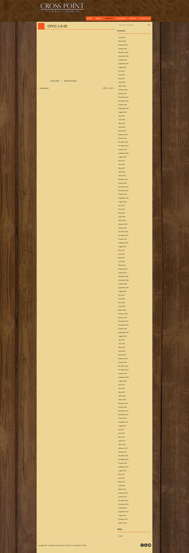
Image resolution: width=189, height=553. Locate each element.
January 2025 (122, 93)
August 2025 (122, 67)
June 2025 (121, 75)
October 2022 (122, 194)
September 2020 (123, 287)
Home (89, 18)
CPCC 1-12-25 (109, 88)
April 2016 (121, 485)
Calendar (121, 18)
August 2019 (122, 336)
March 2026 (122, 41)
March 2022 (122, 220)
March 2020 (122, 310)
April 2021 (121, 261)
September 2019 (123, 332)
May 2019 (121, 347)
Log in (120, 536)
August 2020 (122, 291)
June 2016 (121, 478)
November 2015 (123, 504)
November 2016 (123, 459)
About (98, 18)
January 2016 (122, 497)
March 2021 (122, 265)
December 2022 (123, 187)
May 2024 (121, 123)
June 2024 (121, 119)
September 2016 (123, 467)
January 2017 (122, 452)
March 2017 (122, 444)
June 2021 (121, 254)
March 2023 (122, 175)
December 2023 (123, 142)
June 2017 (121, 433)
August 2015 (122, 515)
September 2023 (123, 153)
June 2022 (121, 209)
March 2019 (122, 355)
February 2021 (123, 269)
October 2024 (122, 105)
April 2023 (121, 172)
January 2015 (122, 523)
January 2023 (122, 183)
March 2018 (122, 400)
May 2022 (121, 213)
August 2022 (122, 202)
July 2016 (121, 474)
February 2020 (123, 314)
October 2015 (122, 508)
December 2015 (123, 500)
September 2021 (123, 243)
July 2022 (121, 205)
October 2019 (122, 329)
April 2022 (121, 217)
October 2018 (122, 373)
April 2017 (121, 441)
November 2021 (123, 235)
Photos (132, 18)
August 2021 (122, 246)
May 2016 (121, 482)
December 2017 (123, 411)
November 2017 (123, 414)
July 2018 (121, 385)
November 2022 (123, 190)
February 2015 (123, 519)
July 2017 (121, 429)
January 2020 (122, 317)
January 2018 (122, 407)
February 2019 (123, 358)
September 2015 (123, 512)
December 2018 (123, 366)
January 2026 (122, 49)
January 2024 (122, 138)
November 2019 (123, 325)
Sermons (109, 18)
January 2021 (122, 273)
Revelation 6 (43, 88)
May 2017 (121, 437)
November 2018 (123, 370)
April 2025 (121, 82)
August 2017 (122, 426)
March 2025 (122, 86)
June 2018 (121, 388)
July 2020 (121, 295)
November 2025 (123, 56)
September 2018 (123, 377)
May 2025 (121, 78)
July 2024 (121, 116)
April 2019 (121, 351)
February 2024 (123, 134)
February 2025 (123, 90)
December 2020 (123, 276)
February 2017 (123, 448)
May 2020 (121, 302)
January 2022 (122, 228)
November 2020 (123, 280)
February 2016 (123, 493)
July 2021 (121, 250)
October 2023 (122, 149)
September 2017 (123, 422)
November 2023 (123, 146)
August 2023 (122, 157)
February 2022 (123, 224)
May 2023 (121, 168)
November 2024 (123, 101)
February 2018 (123, 403)
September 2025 (123, 63)
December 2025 (123, 52)
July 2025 (121, 71)
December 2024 (123, 97)
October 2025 (122, 60)
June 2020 (121, 299)
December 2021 (123, 231)
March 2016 (122, 489)
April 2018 (121, 396)
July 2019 (121, 340)
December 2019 (123, 321)
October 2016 (122, 463)
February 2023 (123, 179)
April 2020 (121, 306)
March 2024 (122, 131)
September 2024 (123, 108)
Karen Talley (55, 81)
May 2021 (121, 258)
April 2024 (121, 127)
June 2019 (121, 343)
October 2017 (122, 418)
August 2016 (122, 470)
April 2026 (121, 37)
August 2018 (122, 381)
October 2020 (122, 284)
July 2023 (121, 161)
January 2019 (122, 362)
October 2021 (122, 239)
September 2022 (123, 198)
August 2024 (122, 112)
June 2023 (121, 164)
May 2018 (121, 392)
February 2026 (123, 45)
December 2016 (123, 456)
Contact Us (145, 18)
